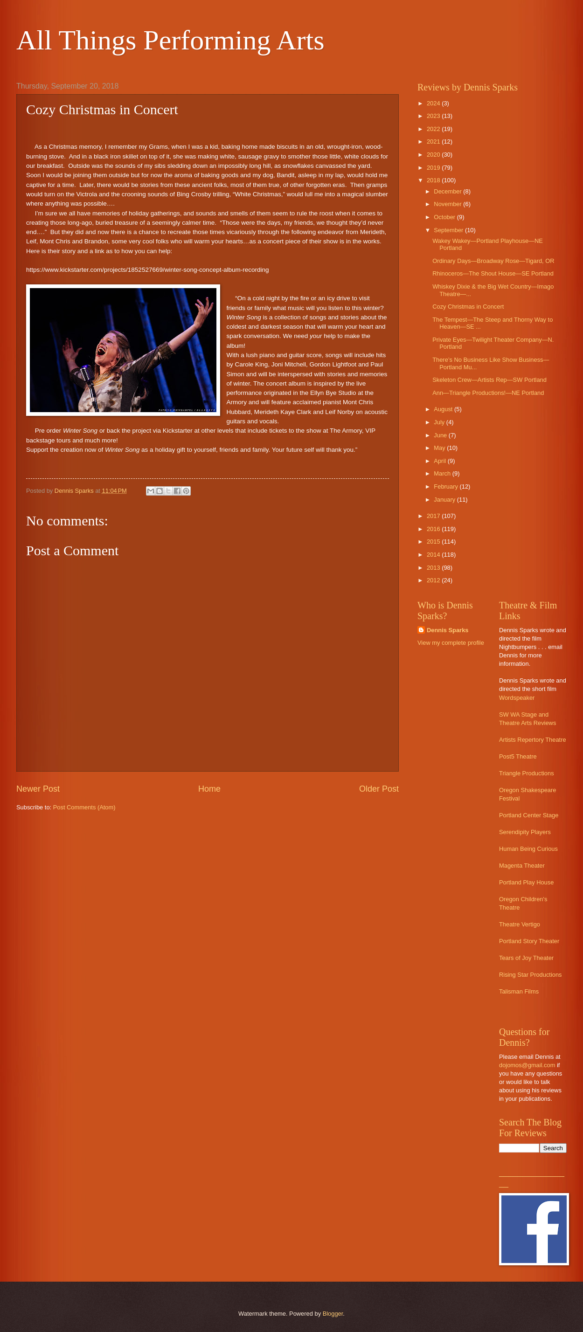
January (445, 499)
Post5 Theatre (518, 756)
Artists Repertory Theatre (532, 739)
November (448, 203)
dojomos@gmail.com (527, 1065)
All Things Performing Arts (170, 40)
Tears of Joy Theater (526, 957)
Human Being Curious (528, 848)
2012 (434, 580)
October (445, 217)
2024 (434, 103)
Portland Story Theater (529, 941)
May (440, 447)
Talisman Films (519, 991)
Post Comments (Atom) (84, 807)
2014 (434, 554)
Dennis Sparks (447, 630)
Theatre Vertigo (519, 924)
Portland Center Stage (528, 815)
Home (209, 789)
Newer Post (38, 789)
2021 (434, 141)
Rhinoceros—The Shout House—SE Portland (493, 273)
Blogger (333, 1313)
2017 (434, 515)
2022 (434, 128)
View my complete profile (450, 642)
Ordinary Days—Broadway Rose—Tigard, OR (493, 260)
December (448, 191)
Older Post (379, 789)
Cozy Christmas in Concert (468, 306)
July (440, 422)
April (440, 460)
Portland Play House (526, 882)
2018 (434, 180)
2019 (434, 167)
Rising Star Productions (530, 974)
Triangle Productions (526, 773)
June (441, 435)
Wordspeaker (516, 697)
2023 (434, 115)
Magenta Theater (522, 865)
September (449, 230)
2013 (434, 567)
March (443, 473)
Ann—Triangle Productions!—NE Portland (488, 392)
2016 (434, 528)
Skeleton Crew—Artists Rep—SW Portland (489, 379)
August (444, 409)
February (446, 486)
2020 (434, 154)
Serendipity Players (525, 831)
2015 (434, 541)
